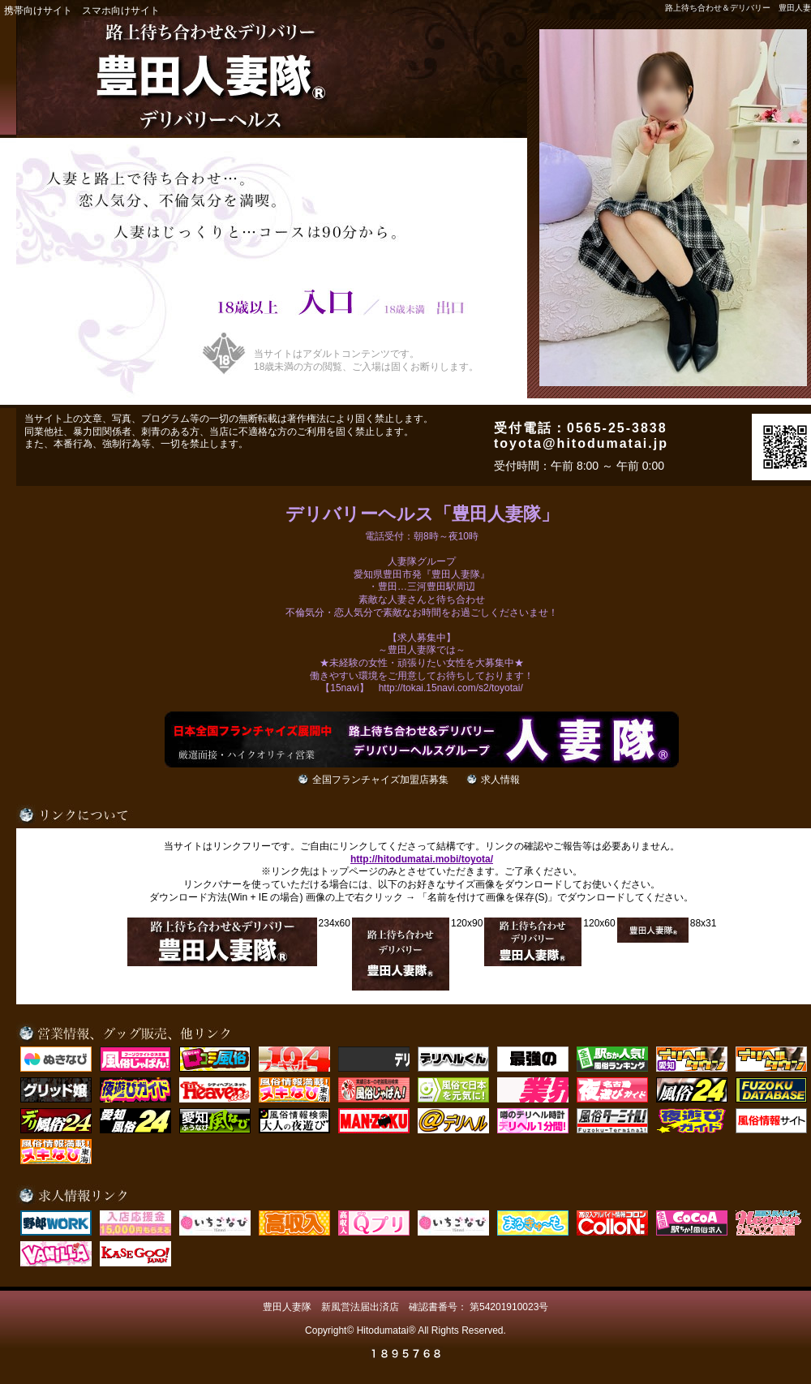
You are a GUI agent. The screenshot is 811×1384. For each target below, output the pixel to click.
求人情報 (500, 779)
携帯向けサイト (38, 10)
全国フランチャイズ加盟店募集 (380, 779)
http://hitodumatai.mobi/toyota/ (421, 859)
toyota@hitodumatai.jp (581, 443)
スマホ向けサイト (121, 10)
